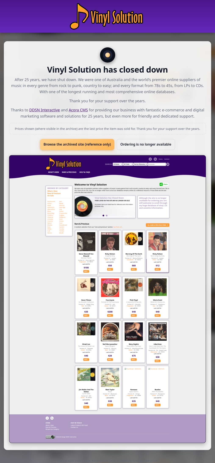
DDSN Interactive (44, 109)
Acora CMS (78, 109)
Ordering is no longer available (145, 144)
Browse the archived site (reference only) (77, 144)
